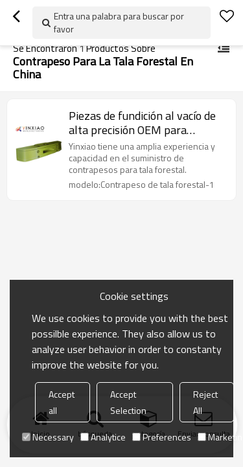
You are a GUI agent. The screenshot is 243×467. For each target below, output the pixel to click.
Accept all (62, 402)
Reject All (205, 402)
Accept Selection (128, 402)
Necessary (48, 437)
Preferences (161, 437)
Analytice (103, 437)
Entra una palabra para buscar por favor (119, 22)
